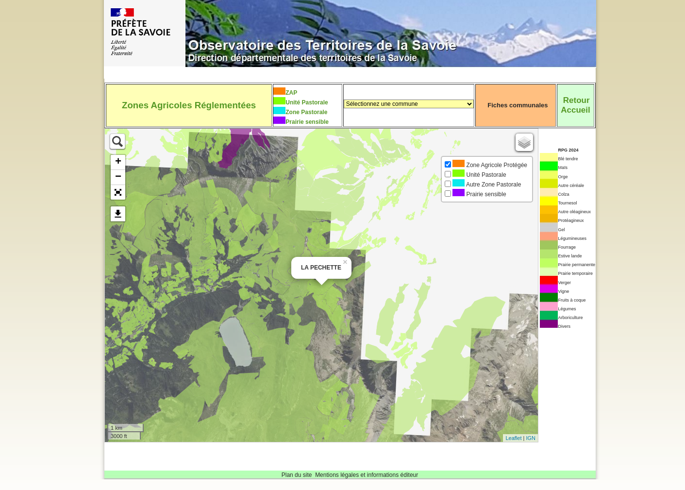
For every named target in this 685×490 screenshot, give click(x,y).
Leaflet (513, 438)
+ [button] (118, 162)
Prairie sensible (307, 121)
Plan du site (297, 475)
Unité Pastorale (306, 102)
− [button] (118, 177)
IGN (530, 438)
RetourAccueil (575, 105)
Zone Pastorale (306, 112)
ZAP (291, 92)
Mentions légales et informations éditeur (366, 475)
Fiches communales (517, 105)
